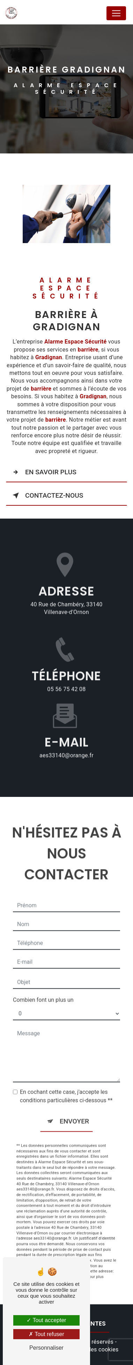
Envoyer (74, 1112)
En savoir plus (43, 472)
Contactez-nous (46, 495)
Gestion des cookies (92, 1349)
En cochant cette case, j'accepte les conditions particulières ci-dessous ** (66, 1087)
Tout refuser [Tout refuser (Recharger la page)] (46, 1334)
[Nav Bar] (116, 13)
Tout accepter (46, 1320)
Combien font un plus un (43, 991)
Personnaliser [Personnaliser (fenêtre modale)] (46, 1348)
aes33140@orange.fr (66, 746)
